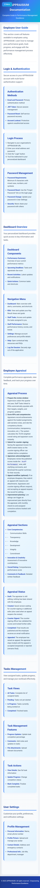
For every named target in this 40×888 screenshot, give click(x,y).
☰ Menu (7, 4)
